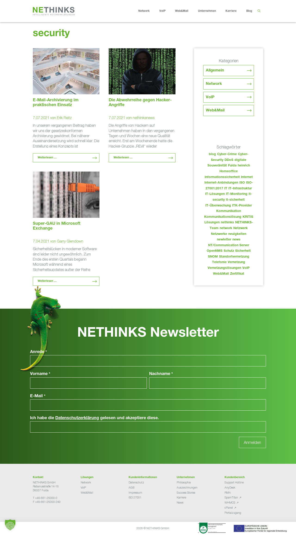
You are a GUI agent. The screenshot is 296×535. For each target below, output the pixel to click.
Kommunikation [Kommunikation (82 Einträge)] (228, 211)
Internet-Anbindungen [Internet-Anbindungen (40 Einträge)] (221, 182)
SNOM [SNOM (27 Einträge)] (213, 256)
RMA (228, 492)
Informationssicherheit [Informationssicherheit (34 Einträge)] (222, 177)
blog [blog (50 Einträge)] (212, 154)
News (180, 502)
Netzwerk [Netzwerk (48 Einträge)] (240, 228)
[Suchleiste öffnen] (259, 11)
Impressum (135, 492)
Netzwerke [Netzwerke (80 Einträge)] (219, 234)
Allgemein (215, 71)
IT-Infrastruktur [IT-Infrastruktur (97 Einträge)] (240, 188)
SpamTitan (231, 497)
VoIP (166, 11)
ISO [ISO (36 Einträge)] (242, 182)
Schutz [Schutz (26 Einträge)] (229, 251)
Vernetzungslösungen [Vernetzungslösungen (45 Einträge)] (224, 268)
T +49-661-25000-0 (45, 498)
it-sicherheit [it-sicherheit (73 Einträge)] (235, 200)
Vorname (40, 374)
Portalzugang (233, 512)
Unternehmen (210, 11)
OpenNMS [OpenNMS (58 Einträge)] (214, 251)
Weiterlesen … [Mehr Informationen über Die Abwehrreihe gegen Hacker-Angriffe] (123, 157)
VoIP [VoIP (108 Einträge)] (246, 268)
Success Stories (186, 492)
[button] (10, 525)
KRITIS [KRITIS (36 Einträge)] (248, 217)
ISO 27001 (135, 497)
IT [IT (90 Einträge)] (225, 188)
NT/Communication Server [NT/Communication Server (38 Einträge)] (228, 245)
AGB (131, 487)
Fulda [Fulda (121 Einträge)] (232, 165)
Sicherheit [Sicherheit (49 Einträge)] (243, 251)
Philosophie (184, 482)
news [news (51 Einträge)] (236, 239)
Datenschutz (136, 482)
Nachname (161, 374)
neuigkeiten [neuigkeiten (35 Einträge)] (237, 234)
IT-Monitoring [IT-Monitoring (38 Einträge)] (236, 194)
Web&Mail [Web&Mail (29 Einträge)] (221, 274)
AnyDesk (230, 487)
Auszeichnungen (187, 487)
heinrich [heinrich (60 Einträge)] (244, 165)
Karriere (234, 11)
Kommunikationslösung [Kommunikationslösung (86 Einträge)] (222, 217)
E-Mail (38, 396)
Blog (249, 11)
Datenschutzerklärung (77, 418)
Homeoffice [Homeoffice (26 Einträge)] (228, 171)
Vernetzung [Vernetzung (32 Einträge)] (236, 262)
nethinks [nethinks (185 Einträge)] (227, 222)
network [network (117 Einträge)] (226, 228)
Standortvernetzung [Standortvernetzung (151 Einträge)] (234, 256)
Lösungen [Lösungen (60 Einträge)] (212, 222)
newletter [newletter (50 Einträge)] (224, 239)
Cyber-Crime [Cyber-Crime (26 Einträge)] (227, 154)
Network (147, 11)
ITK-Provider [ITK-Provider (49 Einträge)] (242, 205)
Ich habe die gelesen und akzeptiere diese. (94, 418)
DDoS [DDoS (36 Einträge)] (229, 160)
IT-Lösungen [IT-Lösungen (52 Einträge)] (215, 194)
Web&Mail (185, 11)
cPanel (229, 507)
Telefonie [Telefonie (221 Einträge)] (219, 262)
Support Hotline (234, 482)
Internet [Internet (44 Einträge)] (247, 177)
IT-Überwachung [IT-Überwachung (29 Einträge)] (218, 205)
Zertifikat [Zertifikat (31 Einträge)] (237, 274)
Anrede (38, 352)
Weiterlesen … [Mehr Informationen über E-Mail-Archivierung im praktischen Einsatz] (47, 157)
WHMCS (230, 502)
